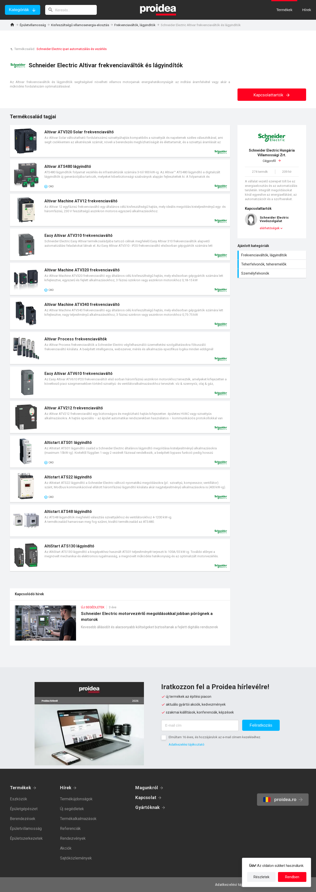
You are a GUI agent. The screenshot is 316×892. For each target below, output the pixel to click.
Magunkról (146, 787)
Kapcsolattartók (272, 94)
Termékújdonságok (76, 799)
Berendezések (22, 818)
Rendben (292, 877)
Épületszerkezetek (26, 838)
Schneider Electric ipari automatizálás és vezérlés (72, 49)
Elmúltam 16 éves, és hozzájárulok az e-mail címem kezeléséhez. (215, 737)
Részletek (261, 877)
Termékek (20, 787)
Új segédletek (72, 808)
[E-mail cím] (200, 725)
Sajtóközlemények (76, 858)
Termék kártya (120, 141)
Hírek (65, 787)
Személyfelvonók (272, 273)
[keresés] (71, 10)
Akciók (66, 848)
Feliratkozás (261, 725)
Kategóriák (19, 9)
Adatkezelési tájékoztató (186, 744)
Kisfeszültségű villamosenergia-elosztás (80, 25)
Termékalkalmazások (78, 818)
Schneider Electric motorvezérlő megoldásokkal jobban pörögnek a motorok (120, 625)
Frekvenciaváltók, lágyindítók (135, 25)
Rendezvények (73, 838)
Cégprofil (272, 155)
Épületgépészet (24, 808)
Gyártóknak (147, 807)
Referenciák (70, 828)
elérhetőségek (269, 228)
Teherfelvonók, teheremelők (272, 264)
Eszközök (18, 799)
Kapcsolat (145, 797)
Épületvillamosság (33, 25)
